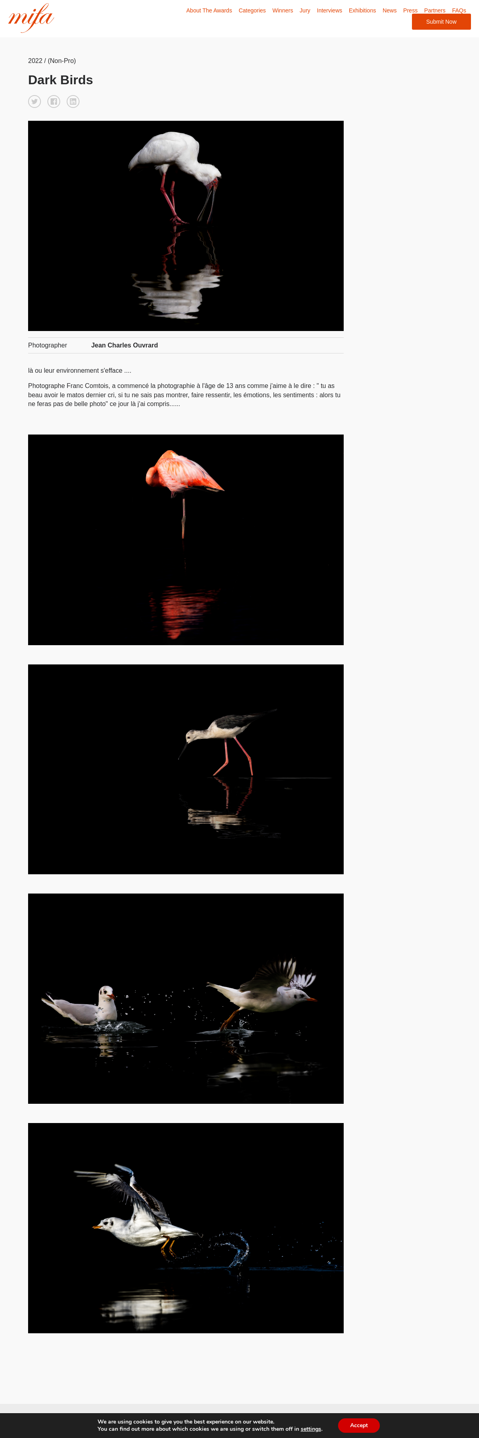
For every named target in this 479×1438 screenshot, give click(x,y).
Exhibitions (362, 10)
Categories (252, 10)
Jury (305, 10)
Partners (435, 10)
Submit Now (441, 21)
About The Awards (209, 10)
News (390, 10)
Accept (359, 1425)
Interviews (329, 10)
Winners (283, 10)
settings (311, 1429)
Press (410, 10)
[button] (34, 101)
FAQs (459, 10)
